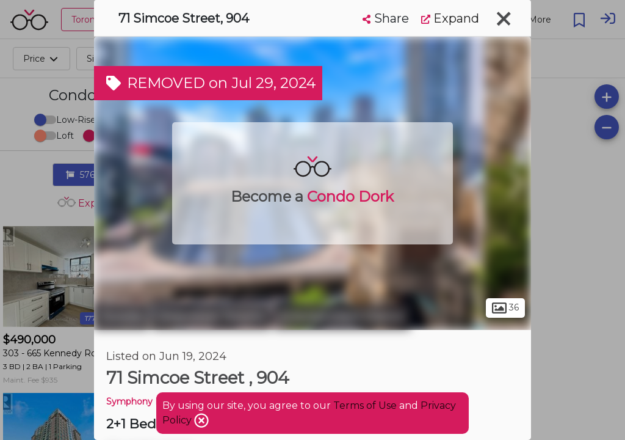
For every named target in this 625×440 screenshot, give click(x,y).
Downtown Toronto (211, 316)
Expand (450, 18)
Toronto (121, 316)
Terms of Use (365, 405)
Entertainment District (342, 316)
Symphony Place (142, 401)
